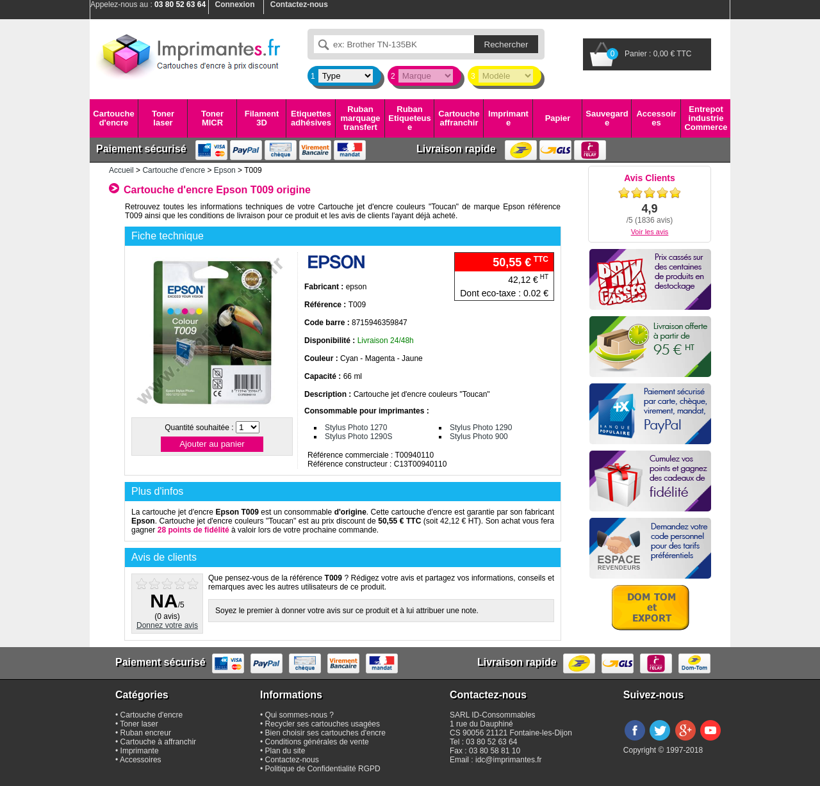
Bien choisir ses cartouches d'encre (325, 732)
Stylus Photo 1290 (481, 427)
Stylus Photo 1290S (358, 436)
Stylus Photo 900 (479, 436)
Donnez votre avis (167, 625)
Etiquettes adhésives (311, 118)
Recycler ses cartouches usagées (322, 723)
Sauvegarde (607, 118)
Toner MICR (212, 118)
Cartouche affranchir (458, 118)
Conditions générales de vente (317, 741)
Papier (558, 118)
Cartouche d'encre (113, 118)
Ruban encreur (145, 732)
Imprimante (508, 118)
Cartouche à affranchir (158, 741)
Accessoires (656, 118)
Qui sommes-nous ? (299, 714)
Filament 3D (262, 118)
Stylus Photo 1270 (356, 427)
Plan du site (285, 750)
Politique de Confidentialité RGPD (323, 768)
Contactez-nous (292, 759)
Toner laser (163, 118)
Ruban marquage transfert (360, 118)
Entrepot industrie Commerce (705, 118)
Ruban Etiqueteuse (409, 118)
